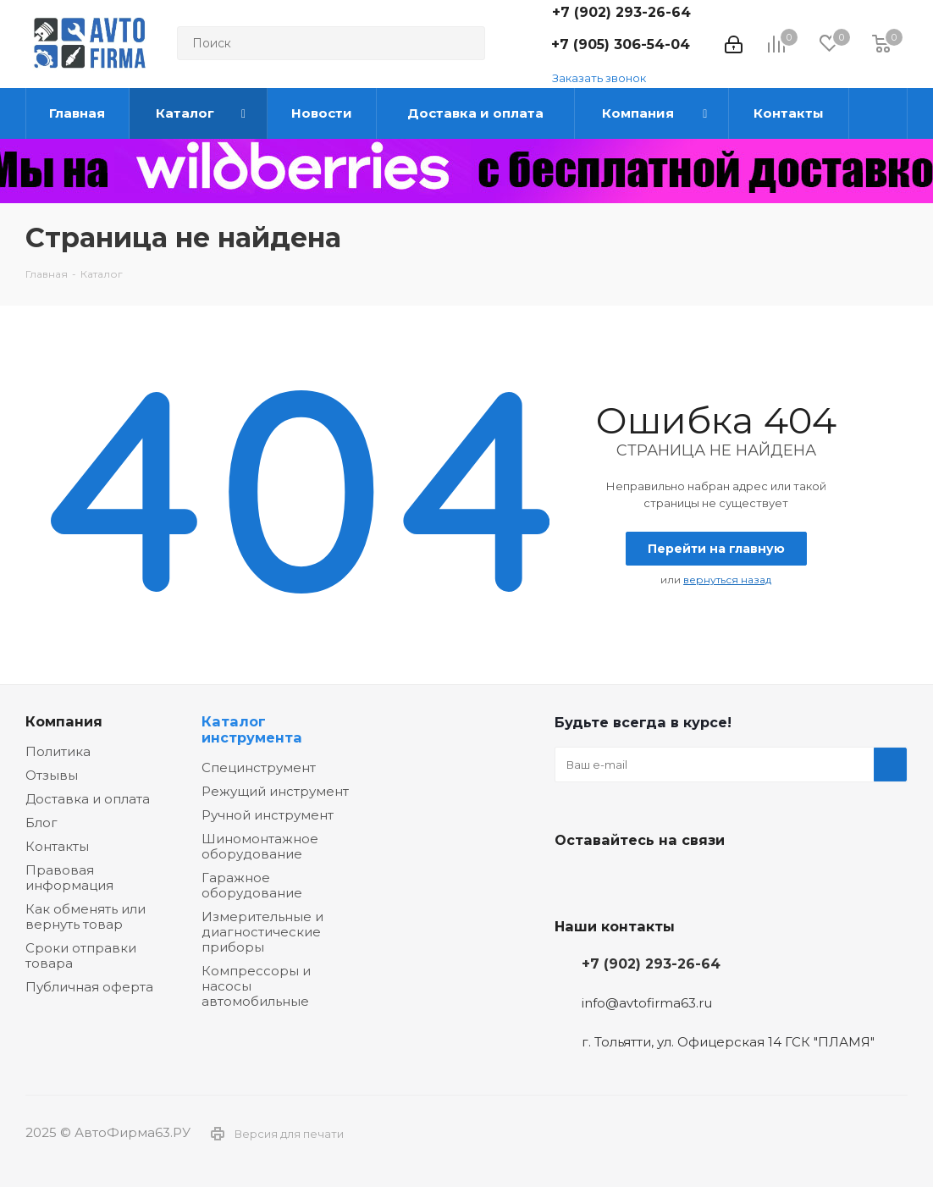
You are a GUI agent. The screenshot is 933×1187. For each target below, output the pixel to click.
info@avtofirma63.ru (647, 1003)
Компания (63, 721)
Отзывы (51, 775)
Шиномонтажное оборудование (260, 846)
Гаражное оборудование (252, 885)
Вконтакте (571, 880)
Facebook (614, 880)
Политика (58, 751)
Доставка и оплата (87, 799)
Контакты (57, 846)
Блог (41, 822)
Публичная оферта (89, 987)
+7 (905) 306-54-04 (620, 44)
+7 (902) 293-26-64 (621, 12)
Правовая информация (69, 877)
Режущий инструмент (275, 791)
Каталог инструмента (252, 729)
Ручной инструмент (268, 815)
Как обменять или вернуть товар (85, 916)
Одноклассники (656, 880)
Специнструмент (259, 767)
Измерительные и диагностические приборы (262, 931)
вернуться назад (727, 579)
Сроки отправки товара (80, 955)
